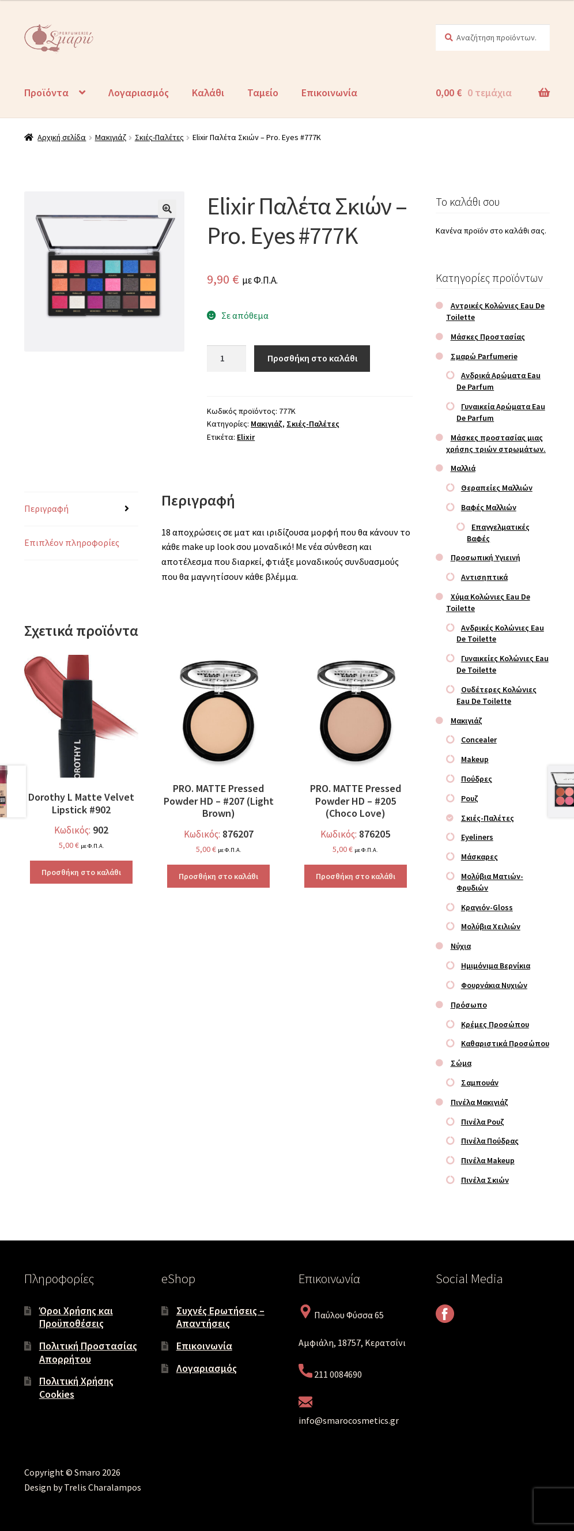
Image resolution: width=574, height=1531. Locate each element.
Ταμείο (262, 92)
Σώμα (461, 1063)
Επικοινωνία (329, 92)
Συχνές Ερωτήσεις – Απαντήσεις (220, 1317)
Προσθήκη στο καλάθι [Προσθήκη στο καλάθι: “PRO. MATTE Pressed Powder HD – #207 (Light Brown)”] (218, 876)
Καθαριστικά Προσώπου (505, 1043)
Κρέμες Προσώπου (495, 1024)
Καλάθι (208, 92)
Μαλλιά (463, 468)
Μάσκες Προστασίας (488, 336)
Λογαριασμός (138, 92)
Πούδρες (476, 779)
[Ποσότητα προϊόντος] (226, 358)
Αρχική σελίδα (61, 137)
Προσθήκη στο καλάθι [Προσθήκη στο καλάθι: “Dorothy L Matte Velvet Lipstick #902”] (81, 872)
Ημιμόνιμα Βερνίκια (495, 965)
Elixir (246, 437)
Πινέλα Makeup (488, 1160)
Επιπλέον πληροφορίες (71, 542)
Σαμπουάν (480, 1082)
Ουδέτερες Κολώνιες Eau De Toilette (496, 695)
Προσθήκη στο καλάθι (312, 358)
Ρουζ (469, 798)
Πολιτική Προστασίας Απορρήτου (88, 1352)
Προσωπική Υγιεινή (485, 557)
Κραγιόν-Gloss (487, 907)
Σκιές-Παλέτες (159, 137)
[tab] (81, 509)
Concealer (479, 739)
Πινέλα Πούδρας (490, 1141)
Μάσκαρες (479, 856)
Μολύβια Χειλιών (490, 926)
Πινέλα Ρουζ (482, 1122)
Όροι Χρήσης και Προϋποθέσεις (76, 1317)
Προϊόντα (46, 92)
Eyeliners (477, 837)
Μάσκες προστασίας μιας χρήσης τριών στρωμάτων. (496, 443)
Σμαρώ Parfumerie (484, 356)
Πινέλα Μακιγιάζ (479, 1102)
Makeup (475, 759)
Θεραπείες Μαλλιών (497, 487)
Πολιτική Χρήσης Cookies (76, 1387)
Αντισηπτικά (484, 577)
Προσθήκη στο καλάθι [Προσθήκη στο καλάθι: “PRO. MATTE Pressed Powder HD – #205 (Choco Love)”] (355, 876)
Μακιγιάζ (110, 137)
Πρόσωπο (469, 1005)
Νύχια (461, 946)
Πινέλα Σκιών (485, 1180)
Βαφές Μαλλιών (488, 507)
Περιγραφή (46, 508)
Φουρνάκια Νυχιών (494, 985)
